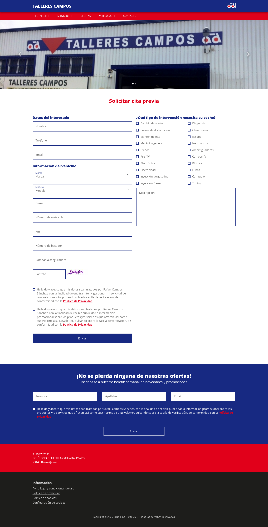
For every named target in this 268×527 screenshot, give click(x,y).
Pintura (195, 163)
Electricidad (146, 170)
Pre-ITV (143, 156)
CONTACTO (129, 15)
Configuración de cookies (49, 503)
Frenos (143, 150)
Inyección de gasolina (152, 176)
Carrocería (197, 156)
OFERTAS (85, 15)
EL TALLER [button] (41, 15)
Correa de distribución (153, 130)
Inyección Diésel (149, 183)
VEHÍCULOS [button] (105, 15)
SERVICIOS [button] (63, 15)
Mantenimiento (148, 137)
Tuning (194, 183)
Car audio (196, 176)
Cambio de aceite (149, 123)
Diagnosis (196, 123)
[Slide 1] (135, 83)
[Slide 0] (133, 83)
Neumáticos (198, 143)
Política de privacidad (46, 493)
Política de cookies (45, 498)
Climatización (199, 130)
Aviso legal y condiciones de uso (53, 488)
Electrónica (145, 163)
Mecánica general (149, 143)
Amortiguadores (201, 150)
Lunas (194, 170)
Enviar (82, 338)
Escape (195, 137)
